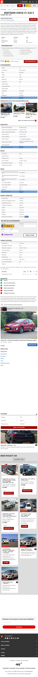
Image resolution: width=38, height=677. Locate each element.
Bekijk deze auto (32, 344)
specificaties (4, 354)
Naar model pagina (19, 459)
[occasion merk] (10, 417)
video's (2, 358)
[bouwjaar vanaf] (10, 424)
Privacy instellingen (20, 668)
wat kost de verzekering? (26, 139)
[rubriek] (14, 5)
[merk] (3, 5)
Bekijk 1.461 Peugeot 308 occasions (26, 120)
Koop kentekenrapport (30, 61)
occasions (3, 356)
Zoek (20, 5)
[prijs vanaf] (10, 420)
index (2, 365)
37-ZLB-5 (9, 9)
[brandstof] (28, 424)
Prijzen (26, 216)
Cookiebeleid (6, 668)
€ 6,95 (21, 97)
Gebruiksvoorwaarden (30, 668)
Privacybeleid (12, 668)
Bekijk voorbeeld (10, 20)
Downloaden (33, 19)
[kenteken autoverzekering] (7, 226)
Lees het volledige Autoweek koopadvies (13, 304)
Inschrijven (19, 627)
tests (2, 361)
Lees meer (24, 526)
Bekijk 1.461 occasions (19, 427)
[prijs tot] (28, 420)
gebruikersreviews (5, 363)
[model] (8, 5)
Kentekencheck (3, 9)
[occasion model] (28, 417)
